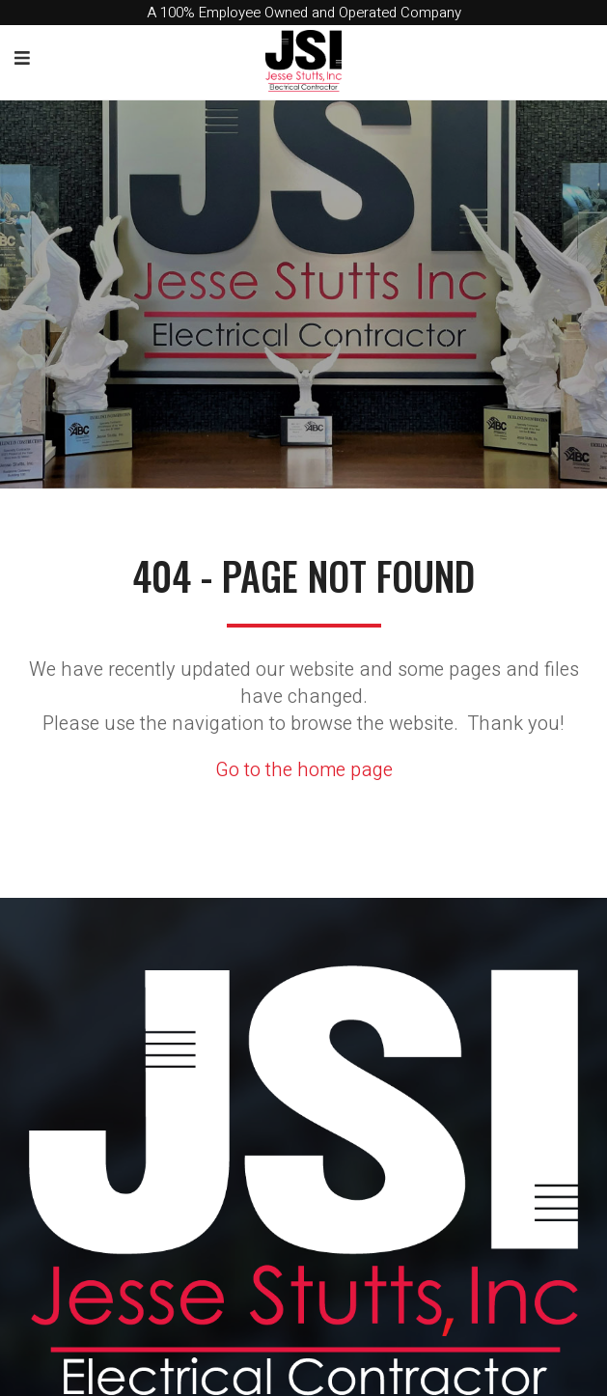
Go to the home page (304, 770)
